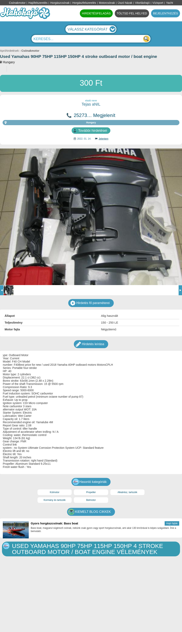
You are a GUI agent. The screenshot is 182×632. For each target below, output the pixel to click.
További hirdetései (92, 131)
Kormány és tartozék (55, 500)
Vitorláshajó (142, 2)
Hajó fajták (172, 523)
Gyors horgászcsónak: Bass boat (54, 523)
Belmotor (91, 500)
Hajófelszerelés (37, 2)
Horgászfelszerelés (84, 2)
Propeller (91, 492)
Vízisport (157, 2)
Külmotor (54, 492)
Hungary (9, 62)
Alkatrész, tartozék (127, 492)
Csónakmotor (17, 2)
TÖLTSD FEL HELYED (132, 13)
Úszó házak (125, 2)
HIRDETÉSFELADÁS (96, 13)
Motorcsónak (107, 2)
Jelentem (103, 139)
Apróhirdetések (9, 50)
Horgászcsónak (60, 2)
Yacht (169, 2)
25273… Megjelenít (94, 115)
